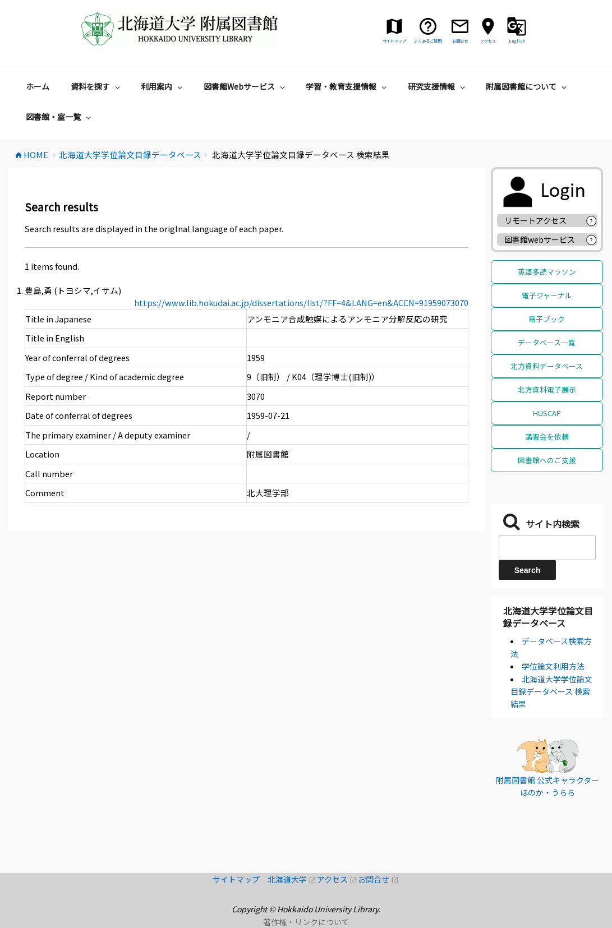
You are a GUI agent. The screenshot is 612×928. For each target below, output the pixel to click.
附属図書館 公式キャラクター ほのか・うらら (547, 786)
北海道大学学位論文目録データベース (548, 617)
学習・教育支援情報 (347, 86)
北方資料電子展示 (547, 389)
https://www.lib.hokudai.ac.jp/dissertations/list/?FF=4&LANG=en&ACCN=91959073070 (301, 302)
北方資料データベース (546, 366)
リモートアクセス (535, 220)
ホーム (37, 86)
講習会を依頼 (547, 436)
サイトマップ (240, 879)
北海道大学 (292, 879)
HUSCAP (547, 413)
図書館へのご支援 (547, 460)
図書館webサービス (539, 239)
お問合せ (378, 879)
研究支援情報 (438, 86)
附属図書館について (527, 86)
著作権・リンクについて (306, 921)
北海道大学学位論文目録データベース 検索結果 (551, 691)
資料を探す (97, 86)
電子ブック (546, 318)
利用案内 (163, 86)
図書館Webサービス (246, 86)
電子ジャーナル (547, 295)
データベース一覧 (547, 342)
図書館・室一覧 (60, 116)
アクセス (337, 879)
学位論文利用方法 (553, 666)
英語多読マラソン (547, 271)
